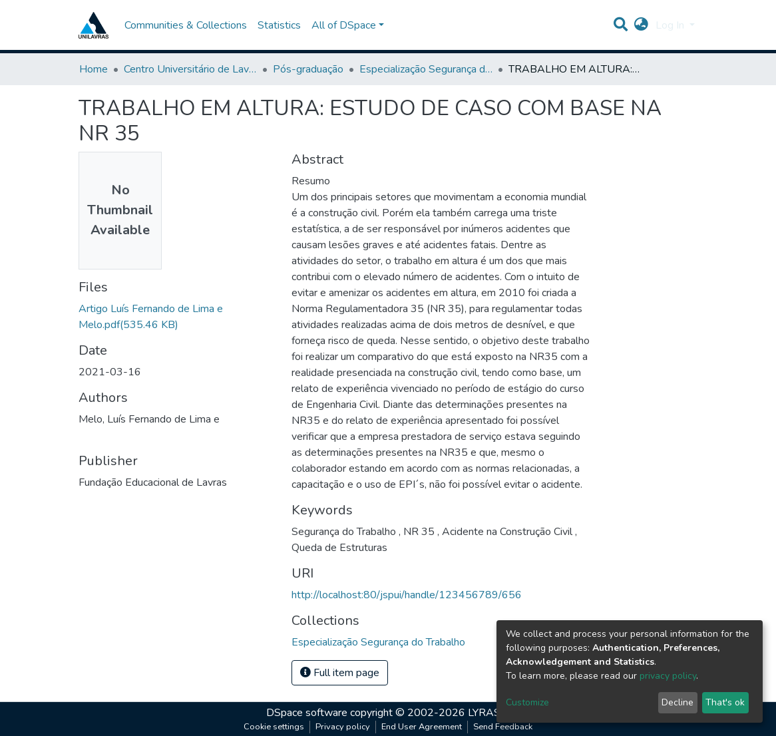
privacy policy (668, 675)
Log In (671, 25)
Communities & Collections (185, 25)
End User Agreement (421, 727)
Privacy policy (342, 727)
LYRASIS (489, 712)
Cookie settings (274, 727)
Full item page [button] (339, 672)
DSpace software (306, 712)
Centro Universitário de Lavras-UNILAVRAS (190, 69)
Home (93, 69)
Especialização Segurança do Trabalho (425, 69)
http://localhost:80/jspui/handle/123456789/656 (406, 595)
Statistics (279, 25)
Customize (527, 702)
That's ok (725, 702)
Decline (677, 702)
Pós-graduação (308, 69)
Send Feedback (502, 727)
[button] (641, 25)
